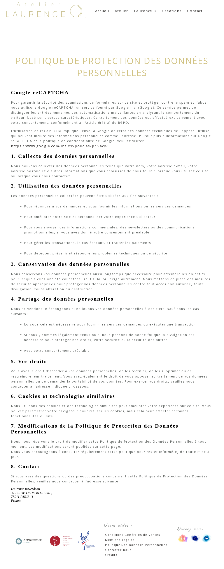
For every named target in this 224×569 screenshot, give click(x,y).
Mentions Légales (120, 540)
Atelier (121, 11)
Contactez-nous (118, 550)
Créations (172, 11)
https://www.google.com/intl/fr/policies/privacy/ (59, 146)
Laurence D (145, 11)
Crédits (111, 555)
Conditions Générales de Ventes (132, 535)
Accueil (102, 11)
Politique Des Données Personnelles (136, 545)
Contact (195, 11)
